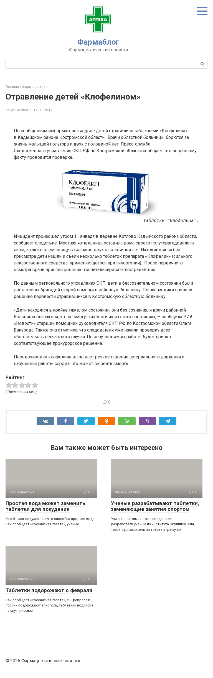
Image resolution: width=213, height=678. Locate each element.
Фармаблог (98, 42)
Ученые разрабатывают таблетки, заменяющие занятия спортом (155, 506)
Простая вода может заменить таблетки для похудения (45, 506)
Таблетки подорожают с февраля (49, 590)
